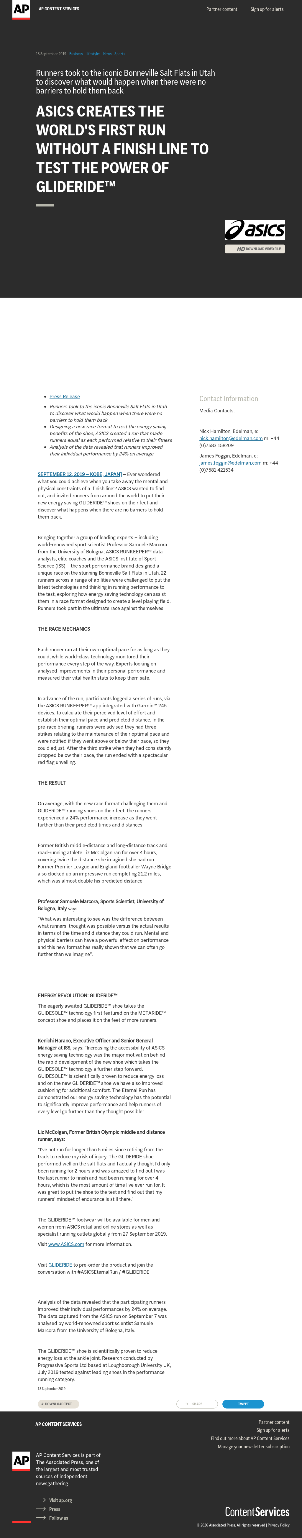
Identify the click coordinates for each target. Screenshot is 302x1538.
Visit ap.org (60, 1500)
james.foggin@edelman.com (230, 463)
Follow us (58, 1518)
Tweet (243, 1403)
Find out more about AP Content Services (250, 1438)
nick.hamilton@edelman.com (231, 438)
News (107, 53)
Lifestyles (93, 53)
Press (54, 1509)
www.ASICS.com (66, 1244)
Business (76, 53)
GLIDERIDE (60, 1265)
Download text (58, 1403)
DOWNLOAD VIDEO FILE (263, 248)
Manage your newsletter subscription (254, 1446)
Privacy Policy (279, 1525)
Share (197, 1403)
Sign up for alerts (267, 9)
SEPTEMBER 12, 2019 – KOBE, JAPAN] (80, 474)
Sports (119, 53)
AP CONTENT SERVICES (58, 1424)
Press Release (65, 396)
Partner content (221, 9)
